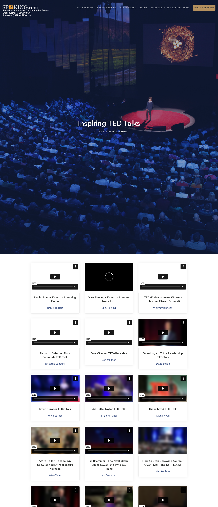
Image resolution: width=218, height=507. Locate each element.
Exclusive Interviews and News (170, 8)
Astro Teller (55, 475)
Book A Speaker (204, 8)
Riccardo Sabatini (55, 363)
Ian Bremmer (109, 475)
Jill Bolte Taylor (108, 415)
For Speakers (128, 8)
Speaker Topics (106, 8)
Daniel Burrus (55, 307)
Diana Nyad (163, 415)
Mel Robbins (163, 471)
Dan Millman (109, 359)
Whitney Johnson (163, 307)
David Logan (163, 363)
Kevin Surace (55, 415)
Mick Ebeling (109, 307)
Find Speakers (85, 8)
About (143, 8)
